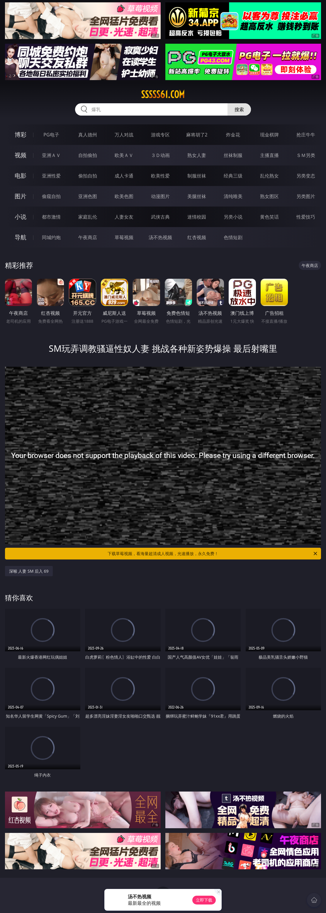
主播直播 (269, 155)
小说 (20, 217)
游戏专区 (160, 134)
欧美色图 (124, 196)
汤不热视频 (160, 237)
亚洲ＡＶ (51, 155)
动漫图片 (160, 196)
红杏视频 (196, 237)
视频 (20, 155)
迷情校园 (196, 217)
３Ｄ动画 (160, 155)
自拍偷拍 (87, 155)
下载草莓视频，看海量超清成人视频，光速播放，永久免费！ (213, 553)
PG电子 (51, 134)
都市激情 (51, 217)
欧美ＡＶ (124, 155)
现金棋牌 (269, 134)
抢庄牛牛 (305, 134)
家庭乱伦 (87, 217)
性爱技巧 (305, 217)
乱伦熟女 (269, 176)
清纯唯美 (233, 196)
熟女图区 (269, 196)
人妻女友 (124, 217)
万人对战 (124, 134)
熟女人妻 (196, 155)
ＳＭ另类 (305, 155)
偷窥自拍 (51, 196)
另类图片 (305, 196)
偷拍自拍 (87, 176)
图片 (20, 196)
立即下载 (204, 900)
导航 (20, 237)
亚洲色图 (87, 196)
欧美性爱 (160, 176)
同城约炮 (51, 237)
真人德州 (87, 134)
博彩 (20, 134)
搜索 (239, 109)
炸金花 (233, 134)
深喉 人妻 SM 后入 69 (29, 571)
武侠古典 (160, 217)
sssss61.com (163, 94)
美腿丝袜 (196, 196)
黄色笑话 (269, 217)
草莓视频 (124, 237)
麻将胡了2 (197, 134)
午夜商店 (87, 237)
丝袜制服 (233, 155)
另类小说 (233, 217)
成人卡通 (124, 176)
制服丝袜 (196, 176)
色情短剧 (233, 237)
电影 (20, 176)
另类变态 (305, 176)
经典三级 (233, 176)
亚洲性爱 (51, 176)
